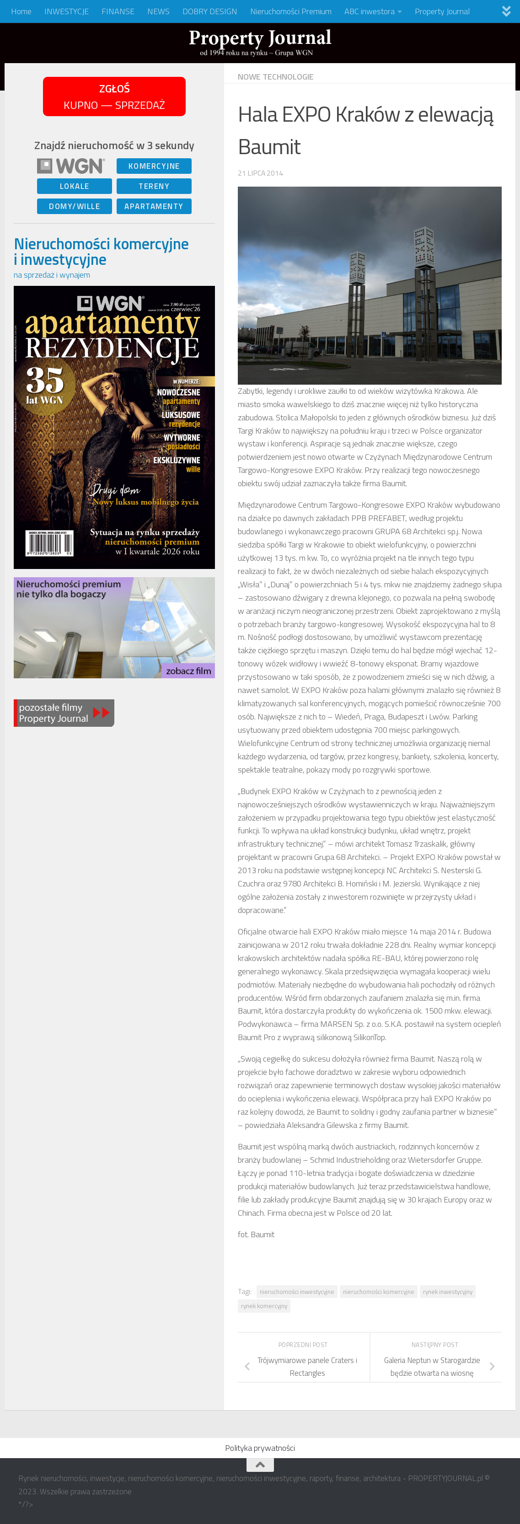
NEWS (158, 11)
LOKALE (75, 186)
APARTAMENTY (154, 206)
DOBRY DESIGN (209, 11)
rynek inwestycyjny (447, 1291)
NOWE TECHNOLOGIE (276, 76)
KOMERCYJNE (154, 166)
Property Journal (442, 11)
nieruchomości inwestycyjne (297, 1291)
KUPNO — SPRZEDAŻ (114, 96)
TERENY (154, 186)
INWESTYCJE (66, 11)
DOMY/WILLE (74, 206)
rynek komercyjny (264, 1305)
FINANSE (118, 11)
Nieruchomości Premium (291, 11)
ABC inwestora (369, 11)
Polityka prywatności (260, 1448)
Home (21, 11)
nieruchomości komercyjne (378, 1291)
